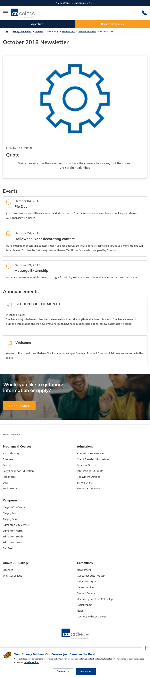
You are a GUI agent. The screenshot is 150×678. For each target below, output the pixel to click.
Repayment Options (88, 477)
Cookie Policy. (31, 662)
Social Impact (84, 605)
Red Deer (8, 548)
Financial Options (87, 465)
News (80, 611)
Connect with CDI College (91, 616)
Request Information (112, 24)
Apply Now (37, 24)
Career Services (86, 587)
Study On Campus (22, 31)
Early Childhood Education (18, 471)
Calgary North (11, 513)
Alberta (39, 31)
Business (8, 459)
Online (66, 3)
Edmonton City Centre (16, 525)
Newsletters (68, 31)
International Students (90, 471)
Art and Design (11, 453)
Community (52, 31)
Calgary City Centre (14, 507)
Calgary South (11, 519)
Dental (7, 465)
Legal (6, 483)
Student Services (86, 593)
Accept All (86, 671)
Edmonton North (87, 31)
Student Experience (88, 488)
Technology (10, 488)
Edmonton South (13, 536)
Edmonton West (12, 542)
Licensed (8, 570)
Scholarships (84, 483)
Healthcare (9, 477)
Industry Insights (86, 581)
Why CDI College (12, 576)
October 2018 (106, 31)
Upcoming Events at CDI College (95, 599)
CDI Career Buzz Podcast (91, 576)
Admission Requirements (91, 453)
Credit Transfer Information (93, 459)
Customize (63, 671)
